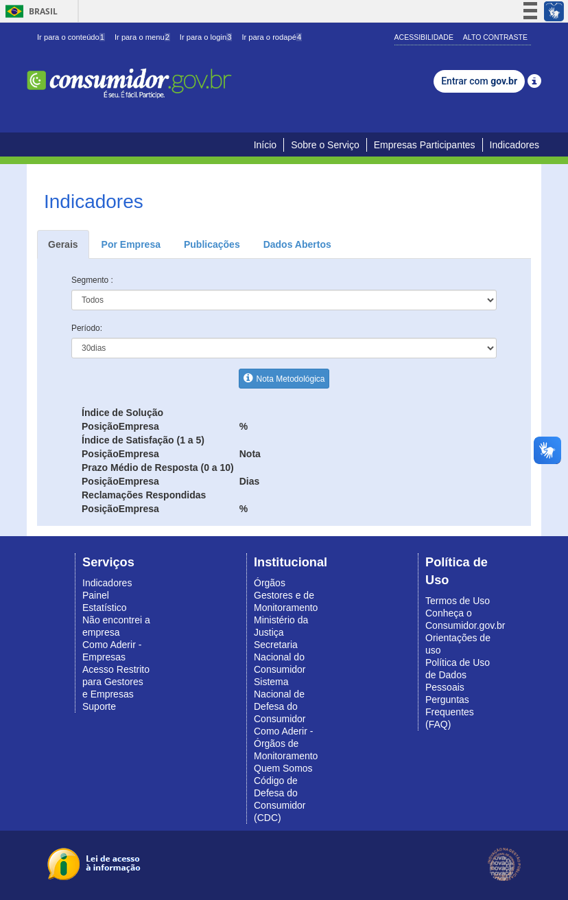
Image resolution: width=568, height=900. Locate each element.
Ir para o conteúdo (71, 37)
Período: (86, 328)
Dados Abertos (297, 244)
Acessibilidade (423, 37)
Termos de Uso (457, 600)
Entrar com (479, 81)
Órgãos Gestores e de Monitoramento (286, 595)
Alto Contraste (495, 37)
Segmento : (92, 280)
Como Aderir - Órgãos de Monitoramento (286, 743)
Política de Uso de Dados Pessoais (457, 675)
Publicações (212, 244)
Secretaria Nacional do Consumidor (279, 657)
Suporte (99, 706)
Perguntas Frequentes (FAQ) (449, 712)
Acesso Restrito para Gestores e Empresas (116, 682)
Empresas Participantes (424, 144)
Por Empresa (131, 244)
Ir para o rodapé (271, 37)
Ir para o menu (142, 37)
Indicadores (514, 144)
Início (265, 144)
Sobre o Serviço (325, 144)
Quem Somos (283, 768)
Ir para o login (206, 37)
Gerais (63, 244)
